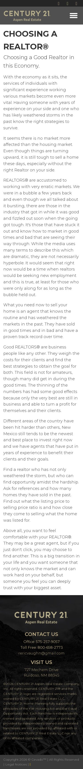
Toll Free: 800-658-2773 (41, 647)
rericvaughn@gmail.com (41, 653)
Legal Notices (16, 764)
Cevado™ (39, 759)
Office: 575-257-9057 (41, 642)
